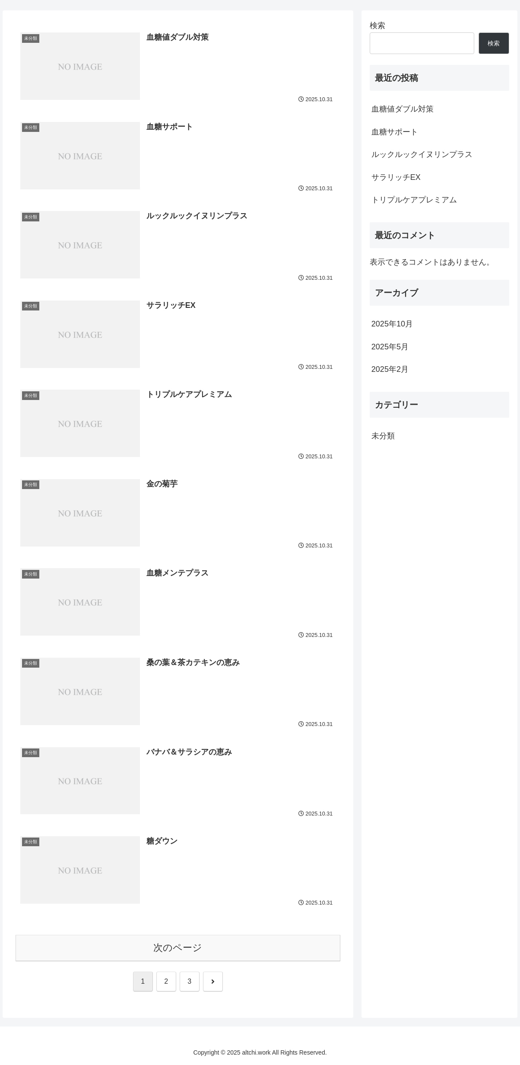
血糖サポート (394, 132)
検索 (377, 25)
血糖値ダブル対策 (402, 109)
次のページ (177, 947)
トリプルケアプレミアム (414, 199)
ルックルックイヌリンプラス (421, 154)
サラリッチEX (396, 177)
